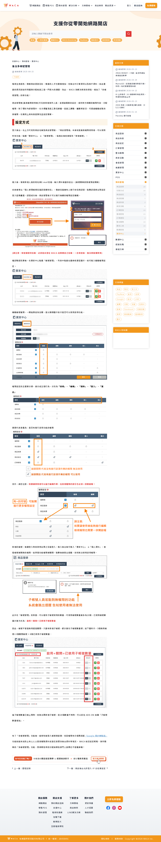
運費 (118, 304)
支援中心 (16, 61)
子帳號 (16, 77)
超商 (118, 309)
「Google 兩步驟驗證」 (96, 735)
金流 (130, 294)
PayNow (83, 40)
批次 (129, 299)
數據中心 (55, 40)
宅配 (133, 304)
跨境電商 (128, 314)
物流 (126, 289)
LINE (137, 299)
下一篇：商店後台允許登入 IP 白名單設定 (86, 768)
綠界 (118, 314)
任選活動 (141, 309)
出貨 (137, 294)
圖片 (118, 319)
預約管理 (25, 61)
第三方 (134, 289)
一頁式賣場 (42, 40)
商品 (118, 289)
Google (120, 299)
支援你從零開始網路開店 (80, 23)
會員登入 (95, 40)
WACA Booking (69, 40)
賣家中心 (35, 61)
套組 (32, 40)
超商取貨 (106, 40)
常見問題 (117, 40)
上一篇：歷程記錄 (22, 768)
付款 (126, 304)
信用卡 (142, 304)
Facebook (128, 309)
